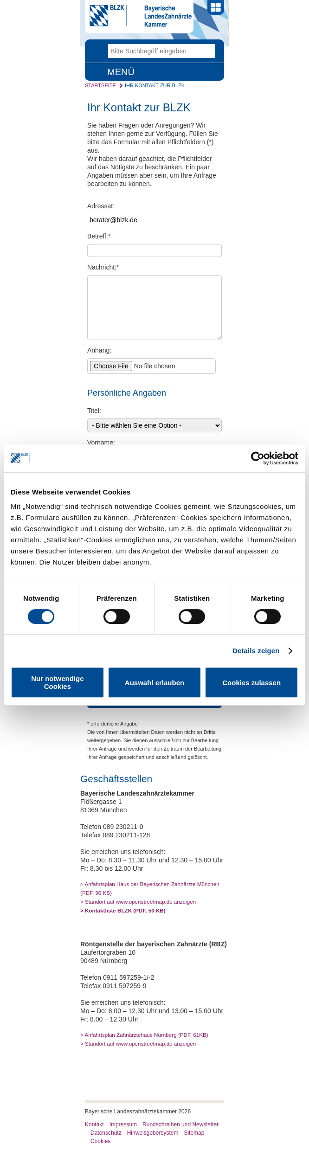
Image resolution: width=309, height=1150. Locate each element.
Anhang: (99, 350)
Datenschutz (106, 1133)
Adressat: (101, 206)
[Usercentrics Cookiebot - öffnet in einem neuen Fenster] (257, 458)
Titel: (94, 410)
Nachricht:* (103, 267)
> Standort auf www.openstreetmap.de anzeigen (138, 902)
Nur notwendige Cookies (57, 682)
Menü (121, 72)
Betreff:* (98, 236)
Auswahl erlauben (154, 683)
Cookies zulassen (251, 683)
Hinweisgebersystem (153, 1133)
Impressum (123, 1124)
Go (208, 51)
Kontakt (94, 1124)
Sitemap (194, 1133)
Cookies (100, 1141)
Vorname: (101, 442)
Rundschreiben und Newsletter (180, 1124)
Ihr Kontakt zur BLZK (155, 85)
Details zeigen (255, 651)
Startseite (100, 85)
